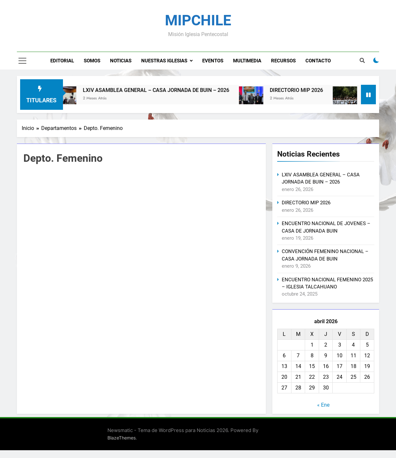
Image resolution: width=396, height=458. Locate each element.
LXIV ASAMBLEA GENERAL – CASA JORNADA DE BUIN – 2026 (164, 90)
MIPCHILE (198, 20)
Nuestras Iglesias (164, 61)
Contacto (318, 61)
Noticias (120, 61)
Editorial (62, 61)
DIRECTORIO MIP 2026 (304, 90)
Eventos (212, 61)
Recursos (283, 61)
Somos (92, 61)
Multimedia (247, 61)
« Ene (323, 405)
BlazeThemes (121, 437)
